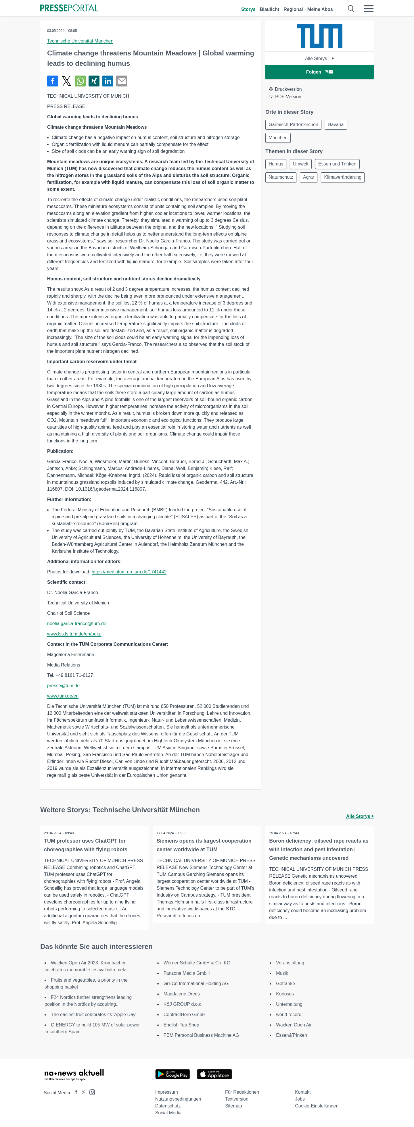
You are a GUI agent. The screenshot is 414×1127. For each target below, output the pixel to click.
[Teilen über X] (66, 81)
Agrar (310, 179)
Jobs (300, 1099)
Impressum (166, 1092)
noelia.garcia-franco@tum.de (76, 623)
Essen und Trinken (340, 165)
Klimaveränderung (345, 179)
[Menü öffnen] (368, 9)
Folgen (319, 72)
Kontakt (302, 1092)
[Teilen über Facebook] (52, 81)
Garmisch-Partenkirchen (294, 124)
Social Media (168, 1113)
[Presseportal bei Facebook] (74, 1093)
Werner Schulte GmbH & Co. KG (197, 963)
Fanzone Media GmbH (187, 973)
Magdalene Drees (182, 994)
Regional (293, 9)
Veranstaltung (290, 963)
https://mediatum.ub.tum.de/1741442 (129, 571)
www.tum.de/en (62, 695)
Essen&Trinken (291, 1035)
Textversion (236, 1099)
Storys (248, 9)
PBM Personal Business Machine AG (201, 1035)
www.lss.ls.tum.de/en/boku (74, 633)
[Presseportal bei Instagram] (90, 1092)
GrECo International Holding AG (196, 983)
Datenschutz (168, 1106)
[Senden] (121, 81)
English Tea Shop (181, 1025)
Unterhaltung (289, 1004)
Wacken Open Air (294, 1025)
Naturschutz (281, 179)
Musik (282, 973)
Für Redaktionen (242, 1092)
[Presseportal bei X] (82, 1093)
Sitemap (233, 1106)
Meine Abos (320, 9)
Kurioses (285, 994)
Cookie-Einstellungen (316, 1106)
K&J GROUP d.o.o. (183, 1004)
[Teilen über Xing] (94, 81)
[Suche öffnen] (351, 9)
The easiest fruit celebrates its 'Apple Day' (93, 1014)
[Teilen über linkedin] (107, 81)
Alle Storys (319, 58)
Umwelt (302, 165)
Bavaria (337, 124)
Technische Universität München (80, 40)
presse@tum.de (63, 685)
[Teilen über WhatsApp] (80, 81)
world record (288, 1014)
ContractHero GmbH (185, 1014)
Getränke (285, 983)
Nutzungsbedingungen (178, 1099)
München (278, 138)
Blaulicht (269, 9)
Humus (276, 165)
